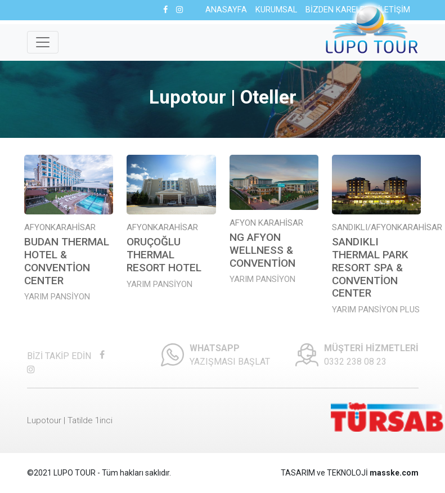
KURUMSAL (276, 10)
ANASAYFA (226, 10)
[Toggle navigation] (43, 42)
